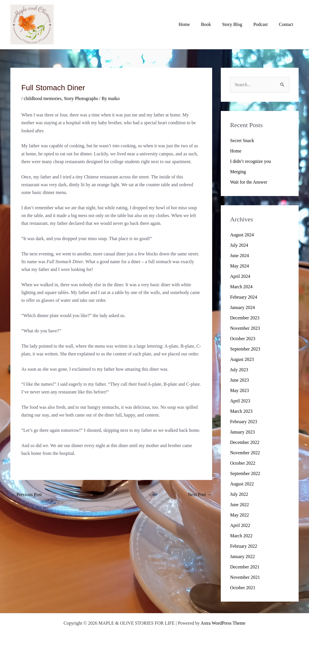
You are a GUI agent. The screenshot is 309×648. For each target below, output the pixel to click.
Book (213, 24)
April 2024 (240, 276)
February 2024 (243, 297)
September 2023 (245, 348)
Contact (287, 24)
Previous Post (26, 494)
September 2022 (245, 473)
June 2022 (239, 504)
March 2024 (241, 286)
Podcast (263, 24)
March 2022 (241, 535)
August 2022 (242, 483)
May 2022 (239, 515)
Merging (238, 171)
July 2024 (239, 245)
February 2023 (243, 421)
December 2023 (244, 317)
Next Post (200, 494)
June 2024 (239, 255)
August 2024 (242, 234)
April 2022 (240, 525)
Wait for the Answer (248, 182)
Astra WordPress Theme (223, 623)
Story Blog (237, 24)
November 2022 (245, 452)
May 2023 (239, 390)
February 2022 (243, 546)
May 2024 (239, 265)
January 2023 (242, 432)
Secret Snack (242, 140)
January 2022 (242, 556)
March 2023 (241, 411)
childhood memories (42, 98)
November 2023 (245, 328)
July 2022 (239, 494)
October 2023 (242, 338)
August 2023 (242, 359)
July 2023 (239, 369)
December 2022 (244, 442)
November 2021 (245, 577)
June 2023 (239, 380)
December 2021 (244, 566)
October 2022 (242, 463)
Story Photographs (81, 98)
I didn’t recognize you (250, 161)
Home (192, 24)
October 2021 (242, 587)
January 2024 (242, 307)
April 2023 (240, 400)
